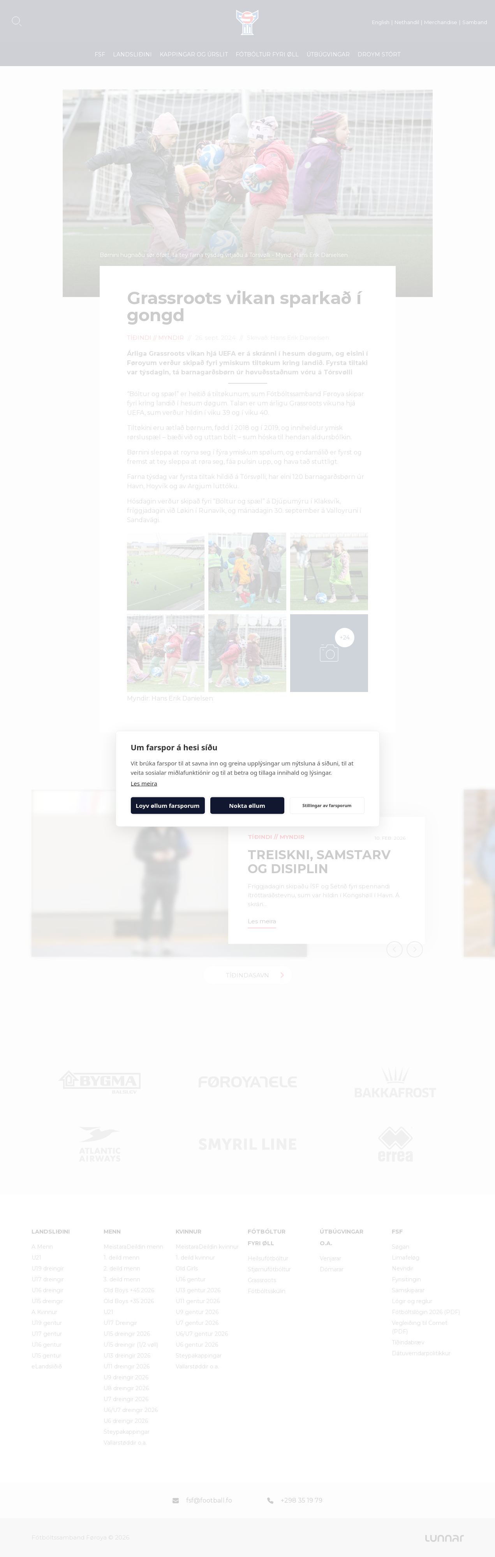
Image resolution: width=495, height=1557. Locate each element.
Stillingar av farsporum (326, 805)
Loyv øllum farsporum (168, 805)
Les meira (144, 783)
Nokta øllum (247, 805)
